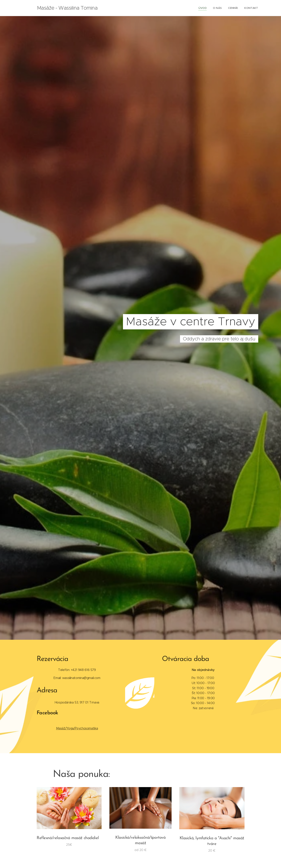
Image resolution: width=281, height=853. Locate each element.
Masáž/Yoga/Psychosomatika (77, 728)
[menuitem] (205, 8)
